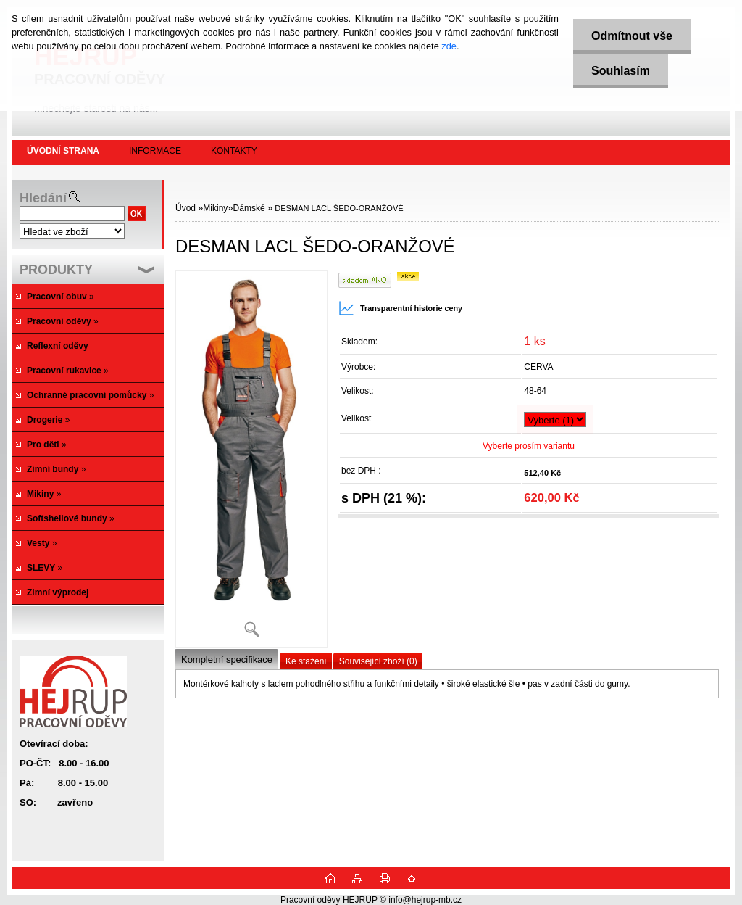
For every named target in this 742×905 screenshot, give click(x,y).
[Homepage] (63, 151)
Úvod (185, 208)
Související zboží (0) (378, 661)
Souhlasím (620, 71)
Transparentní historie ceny (400, 308)
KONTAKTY (234, 151)
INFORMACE (155, 151)
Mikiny (215, 208)
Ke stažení (306, 661)
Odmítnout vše (631, 36)
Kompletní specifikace (226, 659)
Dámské (250, 208)
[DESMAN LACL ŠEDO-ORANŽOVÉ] (251, 458)
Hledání (43, 198)
